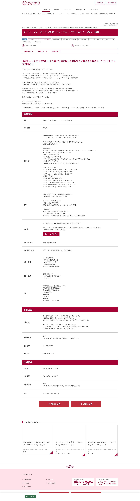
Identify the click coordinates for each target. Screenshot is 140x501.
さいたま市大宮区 (47, 14)
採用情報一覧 (28, 479)
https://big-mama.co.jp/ (51, 393)
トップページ (26, 474)
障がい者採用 (51, 483)
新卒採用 (50, 479)
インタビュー (28, 486)
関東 (34, 14)
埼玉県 (39, 14)
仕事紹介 (26, 483)
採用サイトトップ (27, 14)
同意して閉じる (30, 496)
